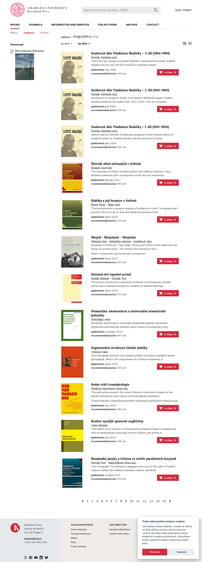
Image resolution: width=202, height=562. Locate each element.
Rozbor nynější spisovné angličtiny (117, 421)
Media (74, 537)
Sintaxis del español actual (111, 274)
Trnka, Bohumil (99, 425)
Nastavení (182, 552)
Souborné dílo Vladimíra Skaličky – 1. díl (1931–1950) (130, 127)
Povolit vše (155, 552)
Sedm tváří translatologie (110, 384)
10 (131, 501)
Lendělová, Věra (143, 241)
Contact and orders (119, 533)
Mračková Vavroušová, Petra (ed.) (109, 388)
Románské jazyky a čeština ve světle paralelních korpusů (133, 459)
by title (84, 43)
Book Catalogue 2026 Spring (29, 65)
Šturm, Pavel (98, 204)
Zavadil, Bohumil (100, 278)
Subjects (29, 33)
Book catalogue (79, 529)
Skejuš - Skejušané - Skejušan (113, 237)
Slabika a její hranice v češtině (114, 201)
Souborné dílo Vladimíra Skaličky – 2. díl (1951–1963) (130, 90)
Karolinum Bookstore (120, 529)
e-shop (167, 72)
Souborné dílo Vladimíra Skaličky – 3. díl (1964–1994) (130, 53)
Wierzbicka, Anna (100, 319)
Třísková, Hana (99, 352)
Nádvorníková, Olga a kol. (122, 462)
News (14, 33)
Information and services (70, 24)
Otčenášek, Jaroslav (120, 241)
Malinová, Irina (99, 241)
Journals (35, 24)
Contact (152, 24)
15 (164, 501)
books (15, 24)
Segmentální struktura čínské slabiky (119, 348)
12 (144, 501)
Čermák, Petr (119, 278)
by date (66, 43)
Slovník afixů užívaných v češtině (116, 164)
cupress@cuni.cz (33, 538)
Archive (131, 24)
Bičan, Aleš (114, 204)
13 (151, 501)
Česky (178, 10)
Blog (73, 542)
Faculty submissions (81, 533)
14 (157, 501)
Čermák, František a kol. (104, 57)
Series (45, 33)
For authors (107, 24)
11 (138, 501)
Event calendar (78, 546)
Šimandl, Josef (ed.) (101, 168)
